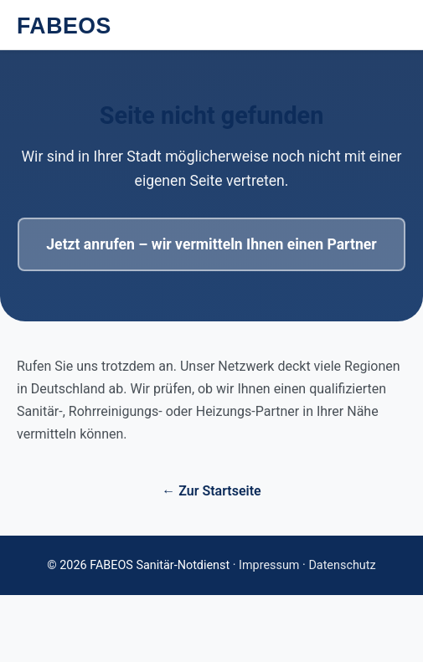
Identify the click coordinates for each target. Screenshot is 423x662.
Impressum (269, 565)
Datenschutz (341, 565)
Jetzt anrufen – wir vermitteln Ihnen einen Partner (211, 244)
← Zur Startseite (211, 491)
